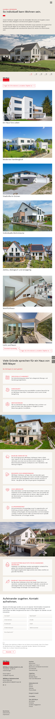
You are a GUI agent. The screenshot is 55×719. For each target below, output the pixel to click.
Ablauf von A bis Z (34, 665)
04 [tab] (46, 74)
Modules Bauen (33, 676)
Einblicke (31, 703)
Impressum (6, 714)
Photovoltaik (32, 690)
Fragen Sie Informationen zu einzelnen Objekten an (18, 85)
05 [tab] (51, 74)
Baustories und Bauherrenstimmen (38, 666)
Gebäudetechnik (33, 683)
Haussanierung (33, 670)
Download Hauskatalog (10, 348)
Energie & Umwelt (33, 693)
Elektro (31, 685)
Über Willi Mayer (33, 699)
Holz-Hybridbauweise (35, 678)
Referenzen (32, 663)
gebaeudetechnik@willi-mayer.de (12, 682)
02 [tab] (36, 74)
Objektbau (32, 673)
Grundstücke (32, 668)
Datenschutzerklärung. (21, 648)
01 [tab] (31, 74)
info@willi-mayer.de (8, 675)
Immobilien (32, 696)
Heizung (31, 688)
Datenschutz (6, 712)
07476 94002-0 (7, 673)
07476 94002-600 (7, 680)
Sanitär (31, 686)
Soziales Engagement (35, 704)
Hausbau (31, 661)
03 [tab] (41, 74)
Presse (31, 706)
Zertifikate (32, 701)
